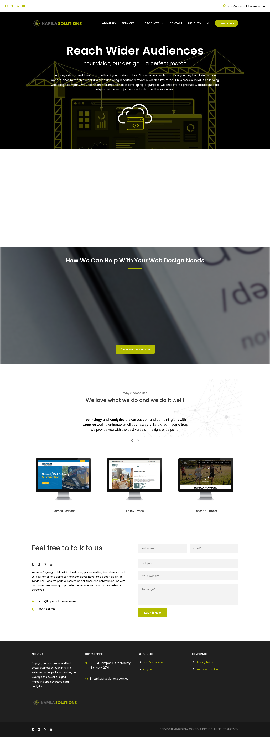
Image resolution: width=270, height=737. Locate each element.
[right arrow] (138, 440)
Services (128, 23)
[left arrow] (132, 440)
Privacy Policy (205, 662)
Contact (176, 23)
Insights (194, 23)
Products (152, 23)
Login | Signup (227, 23)
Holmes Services (63, 511)
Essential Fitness (206, 511)
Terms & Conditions (209, 669)
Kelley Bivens (135, 511)
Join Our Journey (153, 662)
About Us (109, 23)
